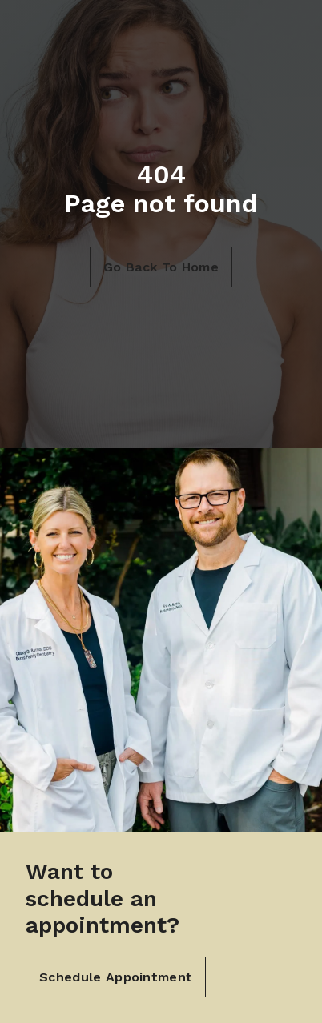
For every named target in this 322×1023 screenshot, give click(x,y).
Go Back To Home (161, 267)
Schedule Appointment (115, 977)
